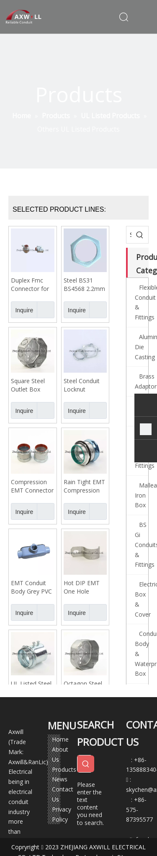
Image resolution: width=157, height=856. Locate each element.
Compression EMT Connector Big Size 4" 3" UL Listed (32, 486)
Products (64, 769)
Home (60, 739)
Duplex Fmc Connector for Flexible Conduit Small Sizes (32, 284)
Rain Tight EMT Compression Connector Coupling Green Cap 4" (84, 486)
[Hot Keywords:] (139, 234)
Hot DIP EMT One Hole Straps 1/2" (82, 587)
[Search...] (128, 234)
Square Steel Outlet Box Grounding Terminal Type (30, 385)
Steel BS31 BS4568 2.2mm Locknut (84, 284)
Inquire (22, 309)
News (59, 779)
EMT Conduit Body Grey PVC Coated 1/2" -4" (32, 587)
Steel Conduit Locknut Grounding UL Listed (82, 385)
